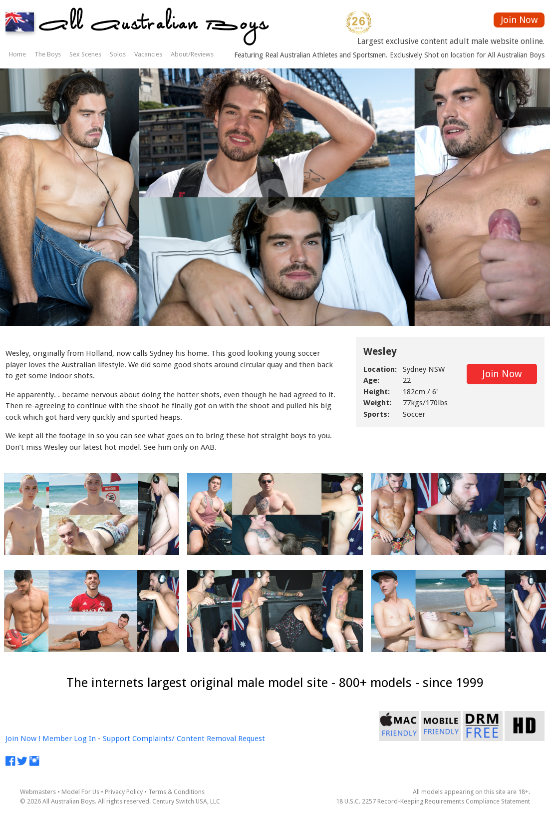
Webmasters (38, 792)
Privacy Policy (124, 792)
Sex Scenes (85, 54)
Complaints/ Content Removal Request (198, 738)
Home (17, 54)
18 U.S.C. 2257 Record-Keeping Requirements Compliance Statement (433, 801)
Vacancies (148, 54)
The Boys (47, 54)
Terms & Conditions (176, 792)
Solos (118, 54)
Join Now (519, 19)
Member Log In (69, 738)
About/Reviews (192, 54)
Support (116, 738)
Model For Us (80, 792)
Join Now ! (22, 738)
